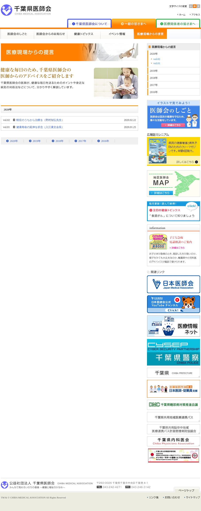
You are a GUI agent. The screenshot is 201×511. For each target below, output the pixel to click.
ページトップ (187, 489)
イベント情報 (117, 34)
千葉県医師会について (89, 23)
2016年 (105, 141)
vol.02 (156, 59)
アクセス (195, 14)
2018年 (60, 141)
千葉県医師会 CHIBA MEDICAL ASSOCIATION (26, 10)
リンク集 (153, 497)
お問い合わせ (171, 497)
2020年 (14, 141)
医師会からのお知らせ (50, 34)
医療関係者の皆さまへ (178, 23)
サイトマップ (192, 497)
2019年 (37, 141)
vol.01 (156, 63)
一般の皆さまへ (134, 23)
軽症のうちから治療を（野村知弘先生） (40, 120)
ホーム (182, 14)
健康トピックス (83, 34)
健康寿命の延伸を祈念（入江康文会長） (40, 127)
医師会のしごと (17, 34)
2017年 (82, 141)
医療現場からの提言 (150, 34)
